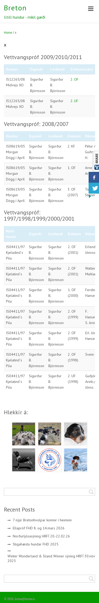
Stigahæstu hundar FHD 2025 (35, 544)
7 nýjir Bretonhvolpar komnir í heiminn (42, 520)
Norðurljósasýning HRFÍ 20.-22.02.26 (41, 536)
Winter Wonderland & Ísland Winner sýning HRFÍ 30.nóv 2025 (51, 558)
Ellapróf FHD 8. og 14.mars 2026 (38, 528)
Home (8, 32)
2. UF (74, 101)
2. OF (74, 79)
